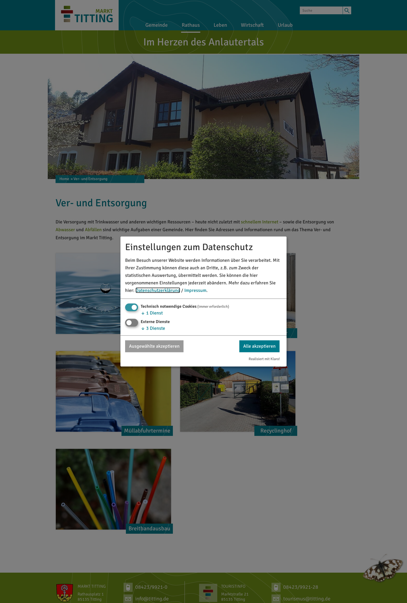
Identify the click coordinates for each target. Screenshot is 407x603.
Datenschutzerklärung (157, 290)
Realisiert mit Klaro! (264, 358)
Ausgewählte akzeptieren (154, 346)
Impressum (195, 290)
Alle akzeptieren (259, 346)
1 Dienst (152, 313)
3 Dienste (153, 328)
